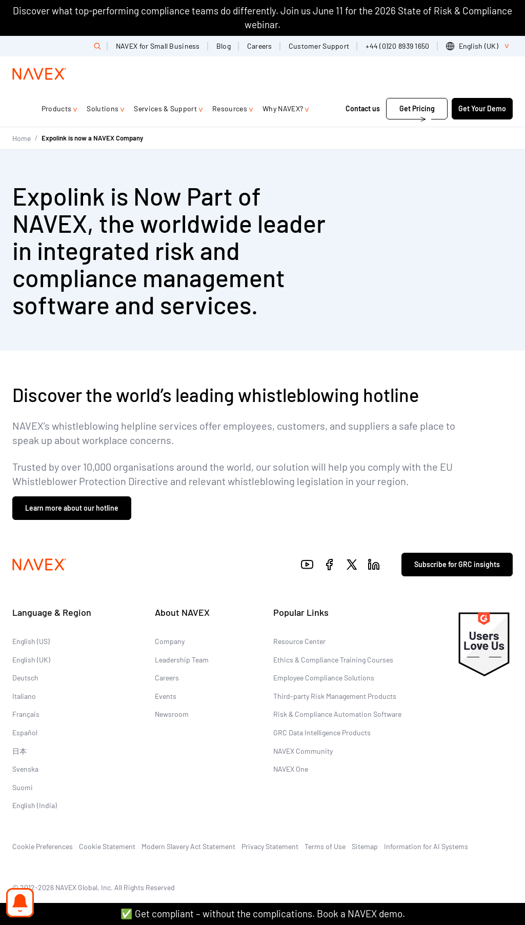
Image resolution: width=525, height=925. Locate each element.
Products (57, 108)
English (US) (31, 641)
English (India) (34, 805)
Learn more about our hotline (71, 508)
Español (24, 732)
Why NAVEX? (282, 108)
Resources (229, 108)
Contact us (363, 108)
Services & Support (165, 108)
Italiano (24, 696)
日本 (19, 751)
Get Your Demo (482, 108)
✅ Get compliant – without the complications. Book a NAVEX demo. (262, 913)
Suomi (22, 787)
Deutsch (25, 677)
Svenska (25, 769)
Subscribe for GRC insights (457, 564)
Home (21, 138)
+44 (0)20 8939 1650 (397, 46)
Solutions (102, 108)
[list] (479, 46)
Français (25, 714)
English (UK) (31, 659)
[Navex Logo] (39, 74)
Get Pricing (417, 108)
